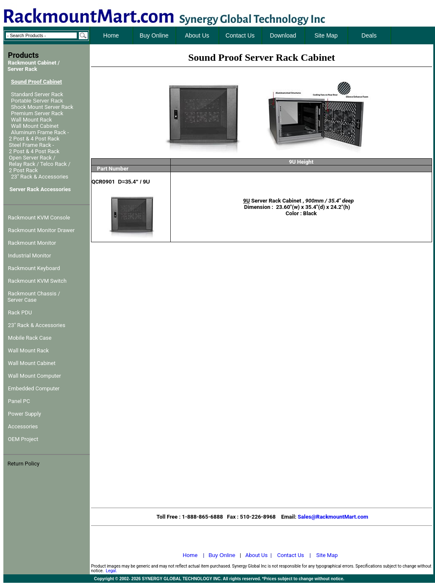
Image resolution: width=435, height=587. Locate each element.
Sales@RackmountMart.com (333, 517)
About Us (256, 555)
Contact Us (290, 555)
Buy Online (222, 555)
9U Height (301, 162)
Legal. (111, 570)
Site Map (327, 555)
